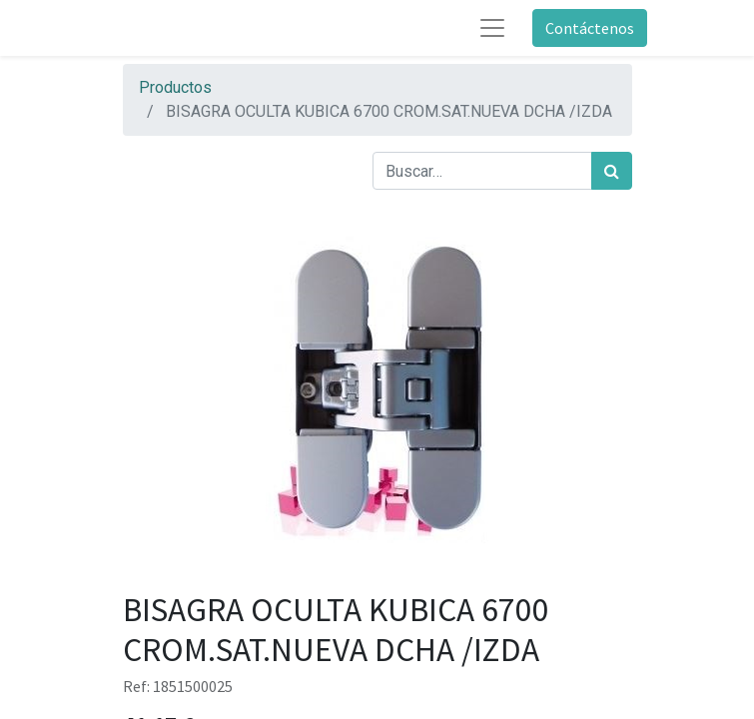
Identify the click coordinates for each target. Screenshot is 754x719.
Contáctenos (589, 28)
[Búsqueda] (611, 171)
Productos (175, 87)
